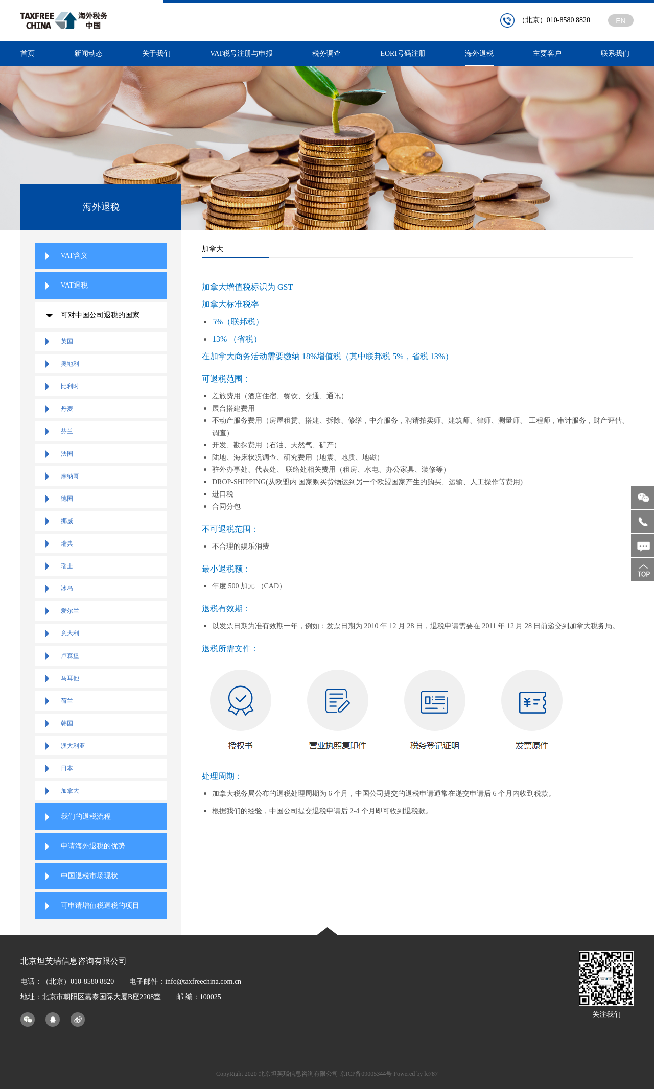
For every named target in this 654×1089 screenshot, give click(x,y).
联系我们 (615, 53)
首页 (27, 53)
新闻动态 (88, 53)
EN (620, 21)
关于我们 (156, 53)
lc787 (431, 1073)
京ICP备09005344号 (366, 1073)
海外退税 (479, 58)
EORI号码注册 (403, 53)
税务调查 (326, 53)
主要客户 (547, 53)
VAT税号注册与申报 (241, 53)
